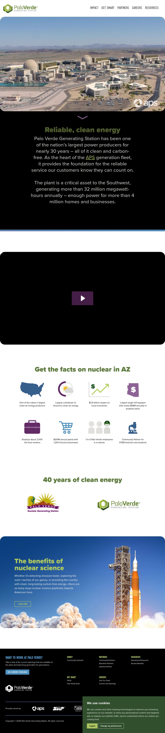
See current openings (17, 672)
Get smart (107, 8)
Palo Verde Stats (73, 684)
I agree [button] (92, 726)
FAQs (69, 680)
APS (90, 157)
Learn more (22, 604)
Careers (137, 8)
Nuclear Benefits (137, 663)
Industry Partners (105, 667)
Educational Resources (139, 660)
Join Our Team (104, 680)
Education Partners (106, 663)
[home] (20, 8)
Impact (94, 8)
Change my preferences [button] (111, 726)
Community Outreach (75, 660)
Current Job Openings (107, 684)
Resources (152, 8)
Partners (123, 8)
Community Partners (107, 660)
